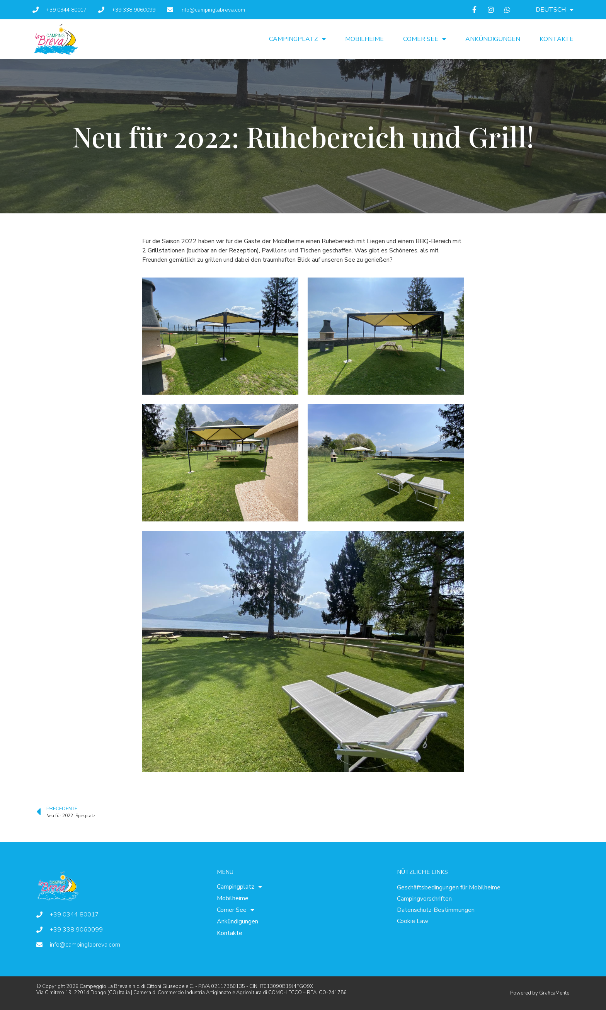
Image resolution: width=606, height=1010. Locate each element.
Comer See (424, 39)
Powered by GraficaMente (539, 993)
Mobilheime (364, 39)
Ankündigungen (492, 39)
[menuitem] (554, 10)
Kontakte (557, 39)
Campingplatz (297, 39)
